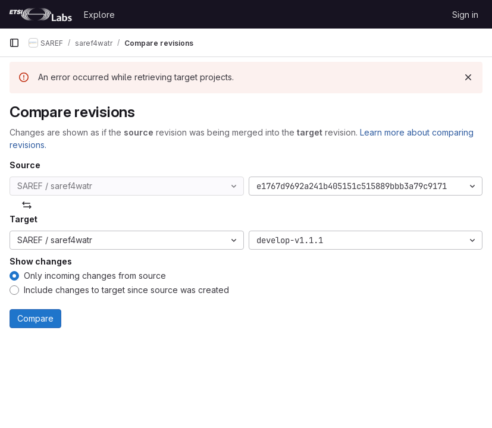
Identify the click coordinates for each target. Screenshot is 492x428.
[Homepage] (40, 14)
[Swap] (26, 205)
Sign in (465, 15)
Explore (99, 15)
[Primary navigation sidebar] (14, 42)
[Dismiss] (468, 77)
